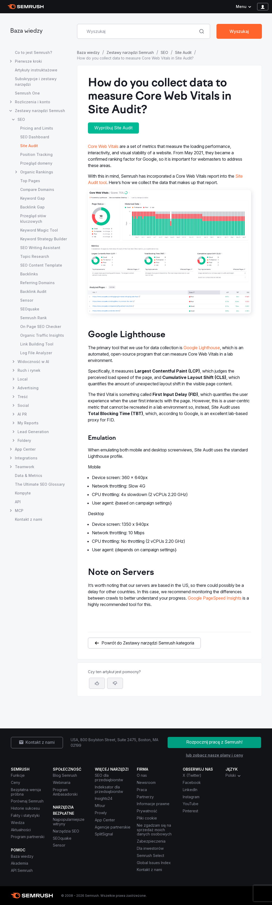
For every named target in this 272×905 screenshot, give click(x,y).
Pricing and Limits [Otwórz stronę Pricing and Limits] (36, 128)
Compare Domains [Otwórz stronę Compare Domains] (37, 189)
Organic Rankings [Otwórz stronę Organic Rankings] (36, 172)
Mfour (100, 805)
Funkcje (18, 775)
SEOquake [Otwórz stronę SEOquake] (29, 309)
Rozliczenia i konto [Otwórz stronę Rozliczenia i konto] (32, 102)
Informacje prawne (153, 803)
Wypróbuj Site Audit (113, 127)
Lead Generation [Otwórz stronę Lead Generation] (33, 431)
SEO (164, 52)
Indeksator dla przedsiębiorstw (109, 789)
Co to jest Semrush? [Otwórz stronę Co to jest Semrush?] (33, 52)
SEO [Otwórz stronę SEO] (21, 119)
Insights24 (103, 798)
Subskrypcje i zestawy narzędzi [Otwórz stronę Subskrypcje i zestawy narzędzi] (36, 81)
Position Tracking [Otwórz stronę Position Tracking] (36, 154)
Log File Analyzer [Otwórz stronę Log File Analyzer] (36, 353)
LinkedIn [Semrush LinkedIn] (190, 789)
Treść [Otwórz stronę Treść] (23, 396)
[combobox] (137, 31)
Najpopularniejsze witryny (68, 821)
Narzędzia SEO (66, 831)
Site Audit (183, 52)
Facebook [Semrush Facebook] (192, 782)
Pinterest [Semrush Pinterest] (190, 811)
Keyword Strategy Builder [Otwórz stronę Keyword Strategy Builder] (43, 239)
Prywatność (147, 811)
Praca (142, 789)
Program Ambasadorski (65, 791)
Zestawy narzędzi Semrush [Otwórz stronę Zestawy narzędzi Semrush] (40, 110)
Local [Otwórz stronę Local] (23, 379)
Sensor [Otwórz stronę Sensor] (26, 300)
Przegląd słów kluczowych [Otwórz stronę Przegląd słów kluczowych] (33, 219)
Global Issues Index (154, 862)
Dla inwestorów (150, 848)
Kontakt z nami (149, 869)
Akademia (19, 863)
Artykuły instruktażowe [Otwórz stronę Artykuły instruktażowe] (36, 70)
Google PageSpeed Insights (214, 598)
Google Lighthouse (202, 347)
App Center (105, 820)
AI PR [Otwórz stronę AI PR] (22, 414)
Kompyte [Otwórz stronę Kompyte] (23, 493)
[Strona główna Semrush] (26, 6)
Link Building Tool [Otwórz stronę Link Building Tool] (36, 344)
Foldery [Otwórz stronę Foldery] (24, 440)
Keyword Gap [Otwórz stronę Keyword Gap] (32, 198)
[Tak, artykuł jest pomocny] (97, 683)
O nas (142, 775)
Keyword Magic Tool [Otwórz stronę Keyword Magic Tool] (39, 230)
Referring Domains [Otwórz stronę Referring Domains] (37, 282)
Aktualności (21, 829)
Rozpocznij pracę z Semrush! (214, 742)
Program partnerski (27, 836)
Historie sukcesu (25, 808)
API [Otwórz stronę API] (18, 502)
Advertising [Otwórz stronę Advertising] (28, 388)
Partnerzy (145, 797)
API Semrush (22, 870)
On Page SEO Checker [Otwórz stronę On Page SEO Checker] (40, 326)
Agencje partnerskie (112, 827)
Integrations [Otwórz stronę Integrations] (26, 458)
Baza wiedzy (26, 31)
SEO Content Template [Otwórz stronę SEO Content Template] (41, 265)
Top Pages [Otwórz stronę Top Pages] (30, 180)
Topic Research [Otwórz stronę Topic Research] (34, 256)
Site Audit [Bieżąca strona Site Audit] (29, 145)
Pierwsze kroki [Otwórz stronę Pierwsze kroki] (28, 61)
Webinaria (61, 782)
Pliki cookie (147, 818)
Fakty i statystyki (25, 815)
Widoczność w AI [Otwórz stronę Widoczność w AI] (33, 361)
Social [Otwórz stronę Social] (23, 405)
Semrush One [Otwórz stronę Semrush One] (27, 93)
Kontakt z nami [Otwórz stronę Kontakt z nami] (28, 519)
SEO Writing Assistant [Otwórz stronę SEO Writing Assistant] (40, 247)
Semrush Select (150, 855)
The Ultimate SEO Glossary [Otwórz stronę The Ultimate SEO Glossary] (40, 484)
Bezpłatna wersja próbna (26, 791)
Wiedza (17, 822)
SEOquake (62, 838)
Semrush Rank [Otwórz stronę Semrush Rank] (33, 317)
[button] (115, 683)
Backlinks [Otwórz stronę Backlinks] (29, 274)
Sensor (59, 845)
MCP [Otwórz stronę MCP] (19, 510)
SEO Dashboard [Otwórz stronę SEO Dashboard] (34, 137)
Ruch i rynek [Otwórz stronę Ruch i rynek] (29, 370)
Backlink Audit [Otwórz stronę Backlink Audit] (33, 291)
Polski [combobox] (233, 775)
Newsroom (146, 782)
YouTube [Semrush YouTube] (190, 803)
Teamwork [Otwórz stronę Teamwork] (24, 466)
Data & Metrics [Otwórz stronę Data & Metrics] (28, 475)
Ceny (15, 782)
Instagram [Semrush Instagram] (191, 797)
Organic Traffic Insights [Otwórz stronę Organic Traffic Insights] (42, 335)
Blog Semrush (65, 775)
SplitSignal (104, 834)
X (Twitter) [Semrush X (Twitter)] (192, 775)
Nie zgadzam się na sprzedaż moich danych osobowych (155, 829)
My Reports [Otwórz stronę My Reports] (28, 423)
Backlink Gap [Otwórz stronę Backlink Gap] (32, 207)
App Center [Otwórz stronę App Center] (25, 449)
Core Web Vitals (103, 146)
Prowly (101, 812)
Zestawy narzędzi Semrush (130, 52)
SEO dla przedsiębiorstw (109, 777)
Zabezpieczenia (151, 841)
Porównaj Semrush (27, 801)
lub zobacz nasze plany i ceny (214, 755)
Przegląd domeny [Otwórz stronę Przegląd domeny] (36, 163)
